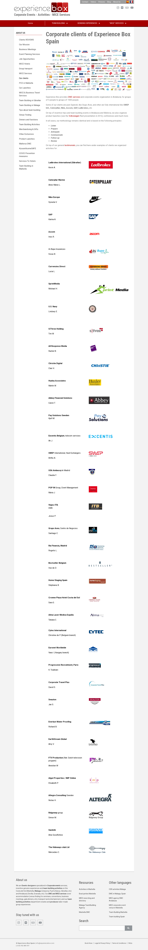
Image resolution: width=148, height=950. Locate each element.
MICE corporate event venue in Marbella (117, 906)
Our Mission (24, 44)
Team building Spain (117, 917)
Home (30, 23)
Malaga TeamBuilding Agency (87, 906)
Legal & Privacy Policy (102, 943)
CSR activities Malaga (117, 889)
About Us (116, 2)
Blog (109, 2)
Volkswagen (74, 116)
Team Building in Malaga (29, 105)
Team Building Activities (29, 124)
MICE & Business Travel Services (29, 94)
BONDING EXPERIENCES (87, 23)
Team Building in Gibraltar (30, 100)
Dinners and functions (28, 119)
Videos (93, 2)
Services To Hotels (27, 161)
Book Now (88, 943)
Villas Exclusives (26, 134)
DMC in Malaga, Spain (117, 894)
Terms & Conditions (119, 943)
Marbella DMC (84, 912)
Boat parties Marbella (87, 894)
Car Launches (25, 88)
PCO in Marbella (26, 83)
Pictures (101, 2)
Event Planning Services (29, 54)
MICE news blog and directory (87, 899)
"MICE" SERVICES (116, 23)
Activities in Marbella (87, 889)
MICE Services (25, 73)
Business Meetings (27, 49)
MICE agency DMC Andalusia (116, 899)
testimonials (70, 145)
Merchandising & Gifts (28, 129)
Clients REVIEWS (26, 40)
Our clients (23, 78)
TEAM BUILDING (58, 23)
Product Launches (27, 139)
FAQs (130, 943)
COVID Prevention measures (27, 154)
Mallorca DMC (25, 144)
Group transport (25, 68)
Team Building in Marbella (26, 167)
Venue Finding (25, 115)
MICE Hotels (24, 64)
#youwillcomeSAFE (27, 148)
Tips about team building (29, 110)
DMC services (74, 97)
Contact (85, 2)
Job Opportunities (27, 59)
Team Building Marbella (118, 912)
